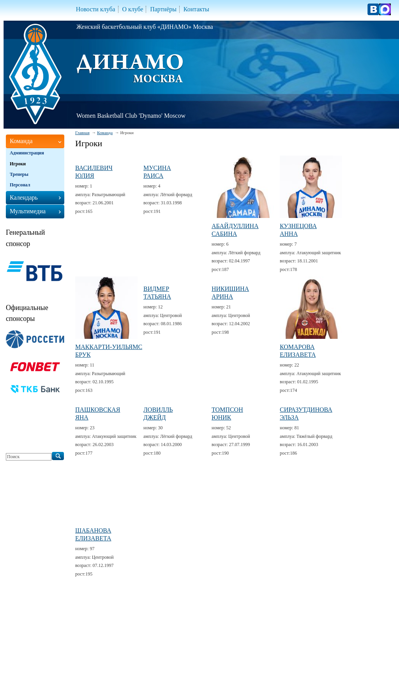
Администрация (27, 153)
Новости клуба (95, 9)
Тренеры (19, 174)
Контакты (196, 9)
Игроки (18, 163)
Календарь (24, 197)
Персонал (20, 185)
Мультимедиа (28, 211)
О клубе (132, 9)
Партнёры (163, 9)
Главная (82, 132)
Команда (105, 132)
